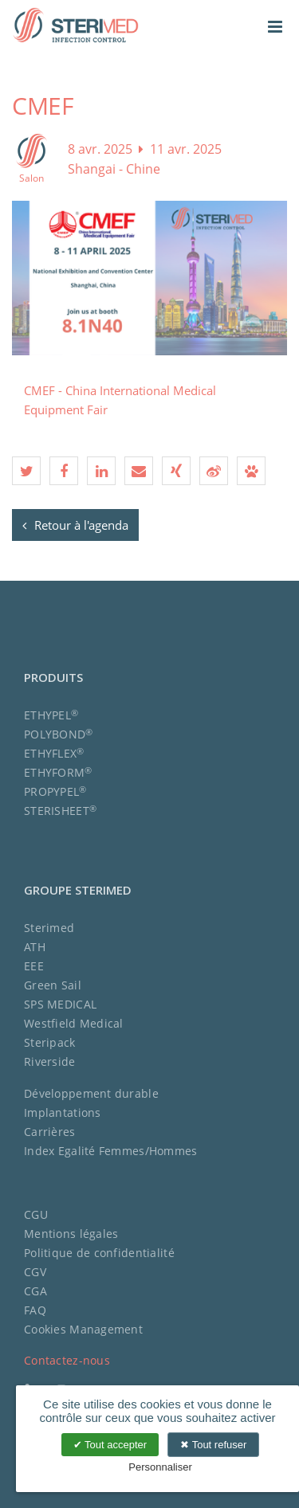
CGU (36, 1214)
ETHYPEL (51, 715)
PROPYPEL (55, 791)
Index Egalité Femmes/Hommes (111, 1150)
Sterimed (49, 927)
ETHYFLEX (54, 753)
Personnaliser (160, 1467)
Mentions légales (71, 1233)
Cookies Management (83, 1329)
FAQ (35, 1310)
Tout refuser (213, 1445)
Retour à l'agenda (75, 525)
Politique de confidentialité (99, 1252)
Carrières (50, 1131)
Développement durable (91, 1093)
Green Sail (52, 985)
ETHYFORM (58, 772)
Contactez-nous (67, 1360)
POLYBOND (58, 734)
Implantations (62, 1112)
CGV (35, 1271)
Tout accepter (110, 1445)
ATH (34, 946)
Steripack (50, 1042)
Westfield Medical (74, 1023)
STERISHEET (60, 810)
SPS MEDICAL (60, 1004)
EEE (34, 965)
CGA (35, 1290)
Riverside (50, 1061)
